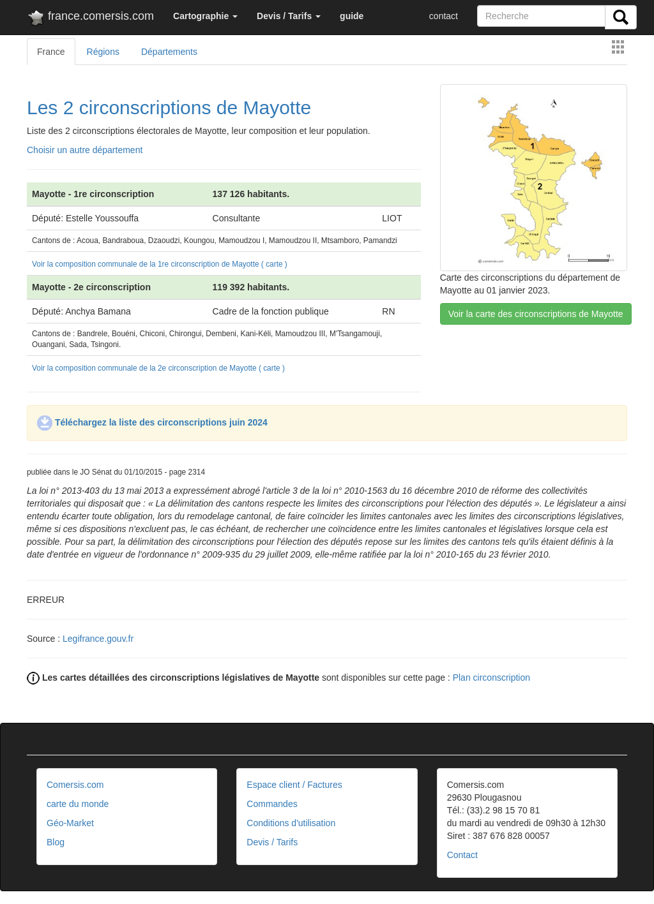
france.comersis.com (90, 18)
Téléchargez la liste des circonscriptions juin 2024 (152, 422)
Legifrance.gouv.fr (98, 639)
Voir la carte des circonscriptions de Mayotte (535, 314)
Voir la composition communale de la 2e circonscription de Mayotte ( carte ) (158, 368)
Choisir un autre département (84, 150)
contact (443, 16)
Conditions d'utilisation (291, 823)
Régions (103, 52)
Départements (169, 52)
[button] (205, 16)
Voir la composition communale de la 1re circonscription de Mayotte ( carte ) (159, 264)
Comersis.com (75, 785)
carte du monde (78, 804)
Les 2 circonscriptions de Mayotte (169, 107)
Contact (462, 855)
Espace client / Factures (294, 785)
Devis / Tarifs (272, 842)
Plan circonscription (491, 677)
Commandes (272, 804)
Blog (56, 842)
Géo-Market (70, 823)
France (51, 52)
